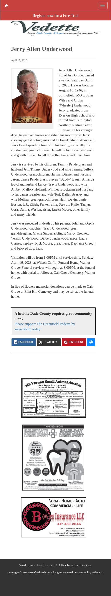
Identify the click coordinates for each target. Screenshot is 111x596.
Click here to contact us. (75, 565)
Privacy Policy (83, 572)
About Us (98, 572)
